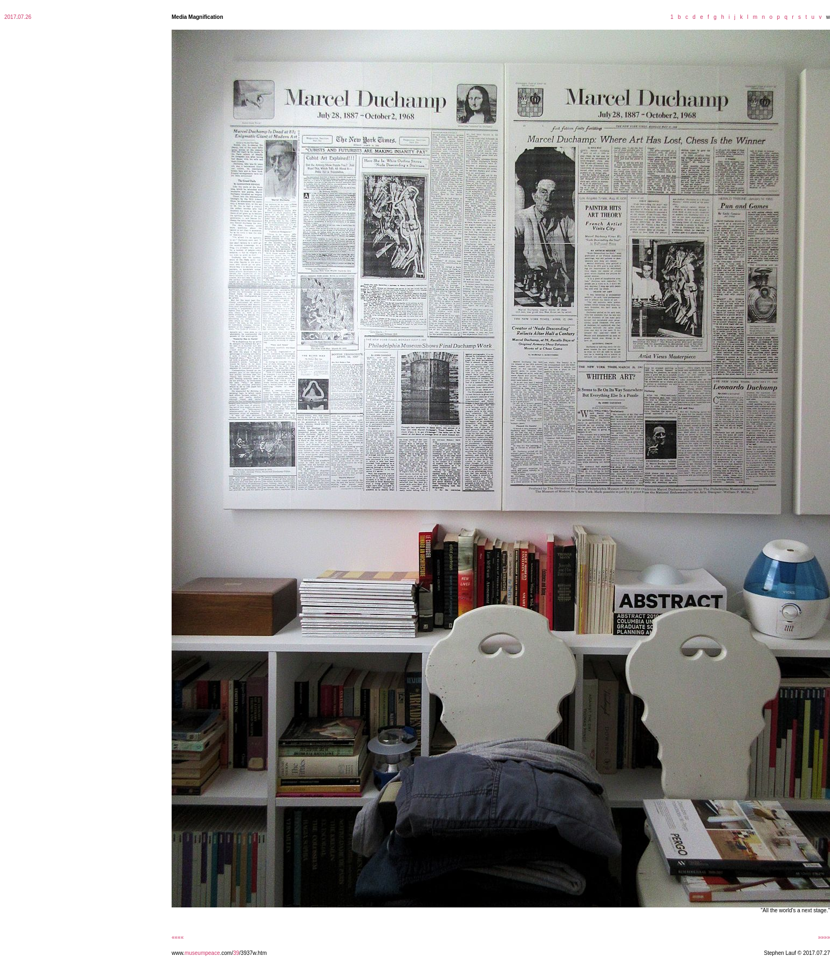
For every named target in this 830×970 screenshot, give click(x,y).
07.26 (24, 17)
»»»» (824, 937)
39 (236, 953)
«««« (177, 937)
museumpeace (202, 953)
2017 (10, 17)
